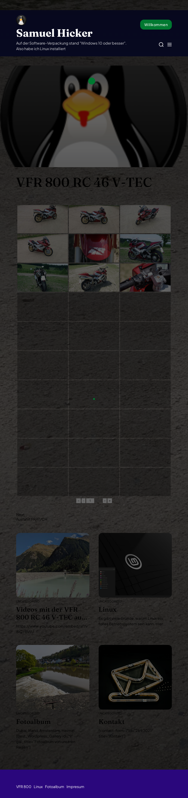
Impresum (75, 786)
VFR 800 (23, 786)
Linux (38, 786)
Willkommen (156, 24)
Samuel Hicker (54, 33)
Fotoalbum (54, 786)
